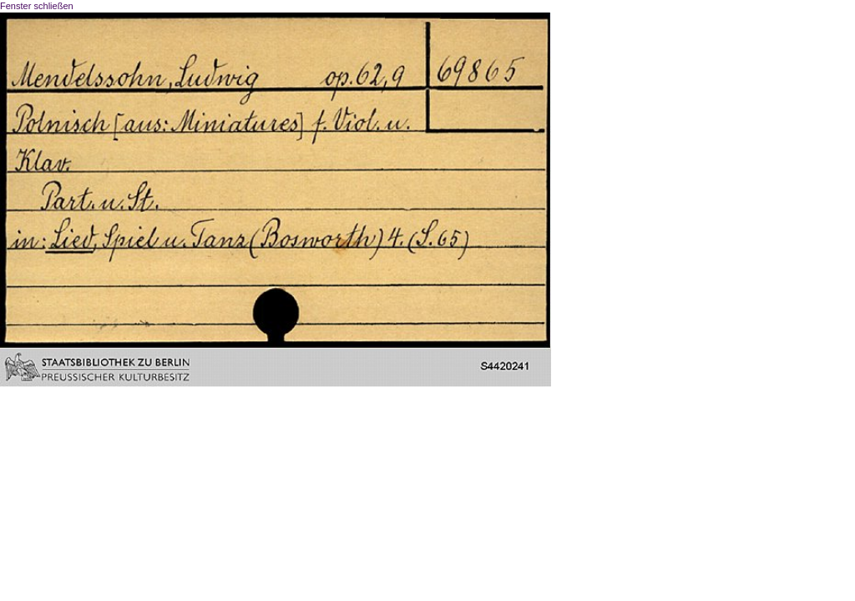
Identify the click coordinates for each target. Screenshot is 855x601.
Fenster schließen (36, 6)
